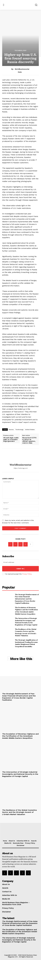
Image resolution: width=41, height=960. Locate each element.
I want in (20, 569)
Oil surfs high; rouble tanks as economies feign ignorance (11, 439)
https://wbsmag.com (21, 468)
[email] (20, 562)
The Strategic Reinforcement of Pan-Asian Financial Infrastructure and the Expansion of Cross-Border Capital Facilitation (27, 598)
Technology (20, 50)
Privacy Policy (26, 574)
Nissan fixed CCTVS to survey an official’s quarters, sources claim (29, 440)
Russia (11, 429)
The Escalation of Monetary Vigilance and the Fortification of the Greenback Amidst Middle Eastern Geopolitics (26, 610)
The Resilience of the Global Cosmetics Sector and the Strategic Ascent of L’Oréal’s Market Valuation (25, 632)
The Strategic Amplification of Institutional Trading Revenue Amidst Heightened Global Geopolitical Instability (26, 643)
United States (30, 429)
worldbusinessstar (22, 69)
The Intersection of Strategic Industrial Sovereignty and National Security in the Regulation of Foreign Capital (26, 621)
